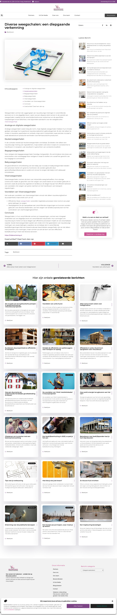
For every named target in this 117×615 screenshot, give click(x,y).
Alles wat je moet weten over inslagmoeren (91, 304)
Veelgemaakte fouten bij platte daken (98, 143)
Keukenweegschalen (30, 91)
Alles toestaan (78, 606)
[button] (112, 601)
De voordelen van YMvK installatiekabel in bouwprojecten (57, 393)
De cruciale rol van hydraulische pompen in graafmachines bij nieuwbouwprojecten (20, 305)
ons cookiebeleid (9, 609)
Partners (31, 15)
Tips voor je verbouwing (14, 480)
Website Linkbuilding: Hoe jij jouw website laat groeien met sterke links (60, 593)
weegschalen (25, 201)
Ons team (66, 15)
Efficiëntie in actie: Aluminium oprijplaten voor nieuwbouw (91, 348)
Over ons (55, 15)
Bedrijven (10, 32)
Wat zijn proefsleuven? (93, 195)
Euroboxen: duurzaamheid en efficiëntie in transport (20, 348)
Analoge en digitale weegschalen (34, 88)
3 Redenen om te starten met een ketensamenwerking (17, 437)
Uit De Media (43, 15)
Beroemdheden (58, 579)
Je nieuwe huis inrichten (89, 480)
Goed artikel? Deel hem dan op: (34, 106)
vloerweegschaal (11, 122)
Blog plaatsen (57, 585)
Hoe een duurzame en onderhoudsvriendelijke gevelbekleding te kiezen (20, 393)
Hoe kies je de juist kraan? (52, 480)
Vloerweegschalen (30, 99)
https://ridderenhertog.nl (13, 235)
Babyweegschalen (30, 96)
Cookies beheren (102, 606)
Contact (77, 15)
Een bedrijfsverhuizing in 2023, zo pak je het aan (58, 437)
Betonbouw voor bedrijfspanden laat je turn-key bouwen (95, 437)
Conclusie (27, 104)
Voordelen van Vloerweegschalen (34, 101)
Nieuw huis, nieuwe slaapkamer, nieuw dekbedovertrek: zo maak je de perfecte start (99, 45)
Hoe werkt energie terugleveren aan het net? (95, 393)
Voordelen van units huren (53, 304)
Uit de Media (57, 582)
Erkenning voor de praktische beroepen (20, 525)
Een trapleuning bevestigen (90, 525)
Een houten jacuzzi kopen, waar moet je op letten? (58, 525)
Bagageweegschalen (31, 93)
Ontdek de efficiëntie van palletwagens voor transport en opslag (57, 348)
